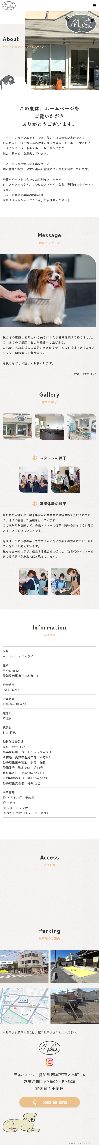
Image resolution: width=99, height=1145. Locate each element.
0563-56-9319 (12, 690)
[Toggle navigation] (94, 5)
